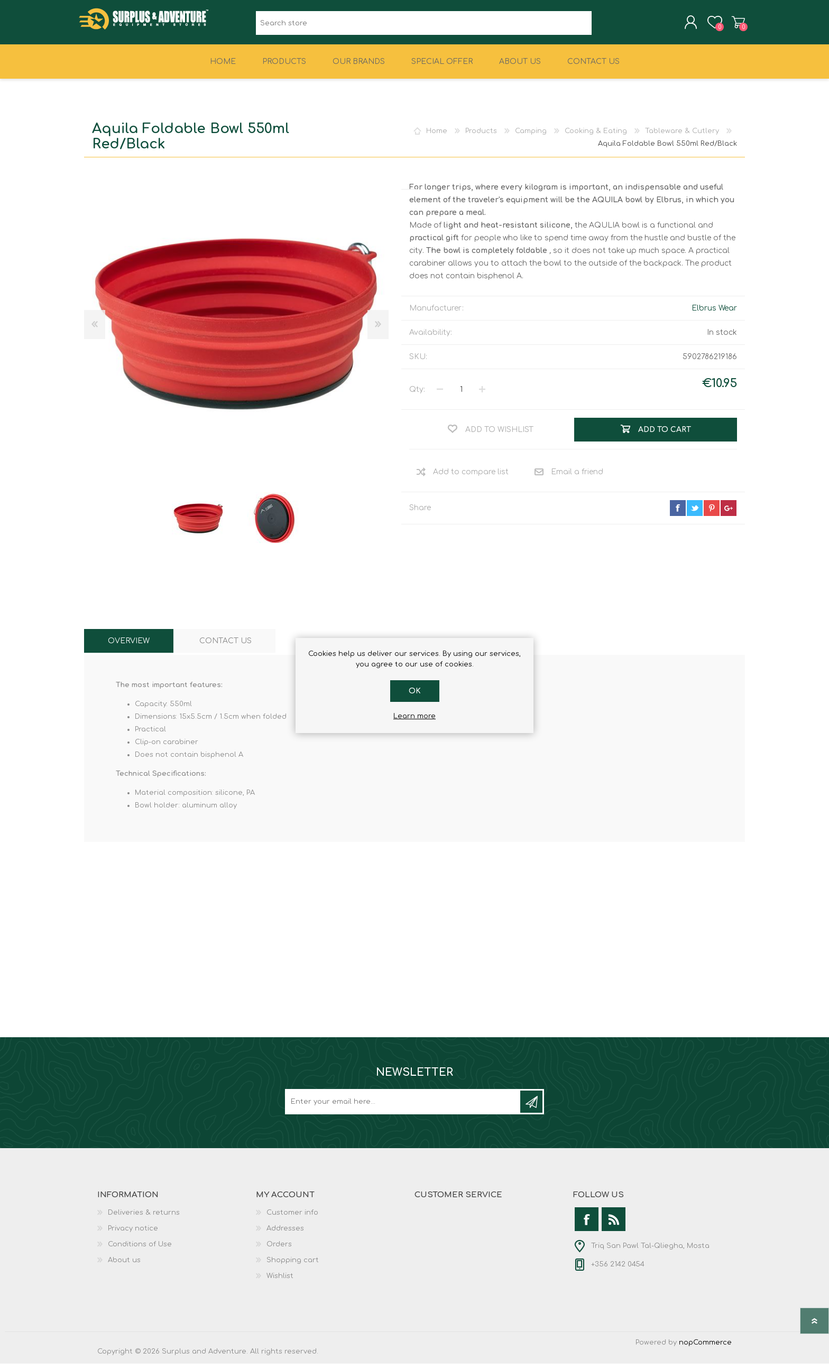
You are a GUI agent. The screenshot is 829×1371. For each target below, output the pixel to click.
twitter (695, 515)
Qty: (417, 397)
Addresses (285, 1235)
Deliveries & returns (144, 1220)
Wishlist (279, 1283)
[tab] (128, 648)
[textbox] (424, 27)
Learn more (414, 716)
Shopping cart (733, 25)
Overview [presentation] (129, 648)
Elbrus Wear (714, 316)
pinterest (712, 515)
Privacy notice (133, 1235)
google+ (728, 515)
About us (124, 1267)
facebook (678, 515)
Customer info (292, 1220)
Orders (279, 1251)
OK (415, 691)
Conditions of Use (140, 1251)
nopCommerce (705, 1350)
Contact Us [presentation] (225, 648)
